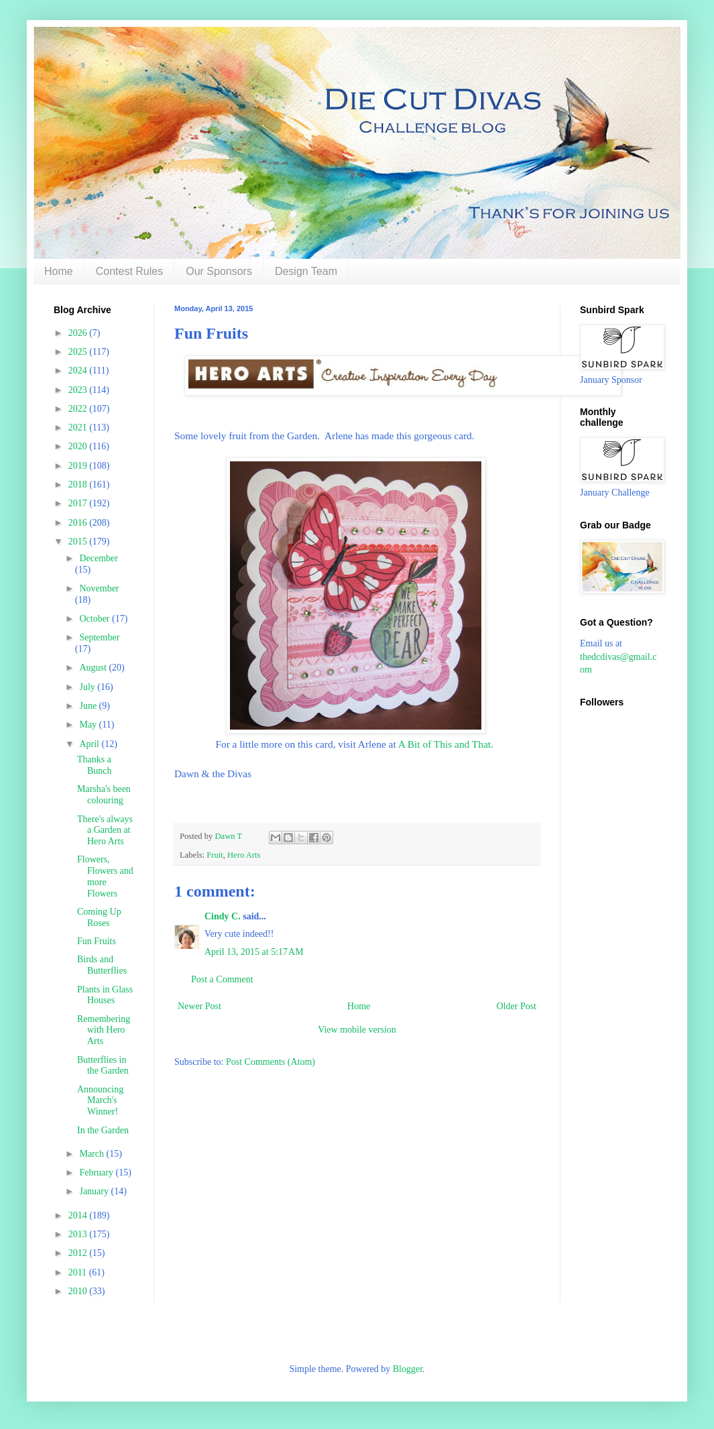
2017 (79, 503)
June (89, 706)
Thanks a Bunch (94, 765)
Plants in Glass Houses (105, 995)
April (90, 744)
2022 (79, 409)
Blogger (407, 1369)
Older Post (517, 1006)
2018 (79, 484)
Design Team (306, 271)
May (89, 725)
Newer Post (199, 1006)
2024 (79, 370)
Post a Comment (222, 979)
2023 (79, 390)
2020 (79, 446)
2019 (79, 466)
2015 (79, 541)
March (92, 1154)
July (88, 687)
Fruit (214, 855)
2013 (79, 1234)
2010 (79, 1291)
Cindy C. (222, 916)
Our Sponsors (219, 271)
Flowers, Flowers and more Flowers (105, 876)
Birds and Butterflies (102, 965)
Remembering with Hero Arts (103, 1030)
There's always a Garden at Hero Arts (105, 830)
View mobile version (357, 1030)
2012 (79, 1253)
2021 (79, 427)
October (95, 619)
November (99, 588)
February (97, 1172)
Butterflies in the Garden (103, 1065)
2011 (78, 1272)
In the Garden (103, 1130)
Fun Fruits (96, 941)
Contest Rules (130, 271)
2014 (79, 1215)
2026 (79, 333)
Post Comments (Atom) (270, 1062)
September (99, 637)
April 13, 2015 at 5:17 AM (254, 952)
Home (58, 271)
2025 (79, 352)
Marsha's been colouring (104, 794)
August (94, 668)
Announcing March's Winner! (100, 1100)
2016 (79, 523)
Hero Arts (243, 855)
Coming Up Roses (99, 917)
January (95, 1191)
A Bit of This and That (444, 744)
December (98, 558)
